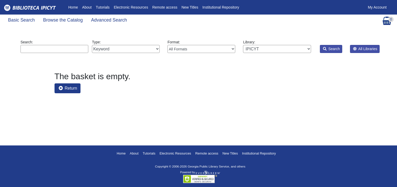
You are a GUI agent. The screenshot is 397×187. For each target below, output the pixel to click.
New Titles (189, 7)
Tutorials (103, 7)
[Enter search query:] (54, 49)
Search (331, 49)
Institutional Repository (220, 7)
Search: (54, 46)
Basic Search (21, 20)
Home (74, 6)
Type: (126, 46)
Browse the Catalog (63, 20)
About (87, 7)
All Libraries (365, 49)
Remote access (164, 7)
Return (68, 88)
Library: (277, 46)
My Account (377, 7)
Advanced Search (109, 20)
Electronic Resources (131, 7)
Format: (201, 46)
